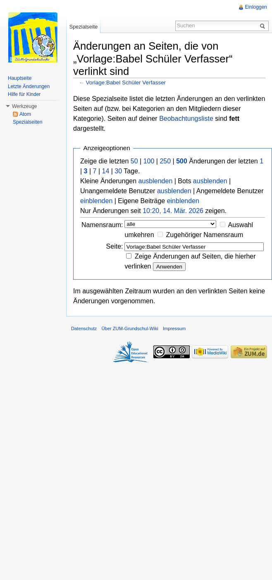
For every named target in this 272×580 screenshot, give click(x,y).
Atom (25, 114)
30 (118, 171)
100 (149, 161)
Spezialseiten (27, 122)
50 (134, 161)
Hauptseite (19, 78)
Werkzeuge (24, 106)
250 (165, 161)
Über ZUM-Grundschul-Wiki (129, 328)
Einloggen (256, 7)
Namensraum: (102, 224)
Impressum (174, 328)
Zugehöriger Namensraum (204, 234)
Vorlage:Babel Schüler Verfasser (126, 82)
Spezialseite (83, 27)
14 (106, 171)
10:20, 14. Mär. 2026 (173, 210)
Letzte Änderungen (29, 86)
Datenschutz (84, 328)
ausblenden (155, 181)
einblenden (96, 200)
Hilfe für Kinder (24, 94)
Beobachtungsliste (186, 118)
